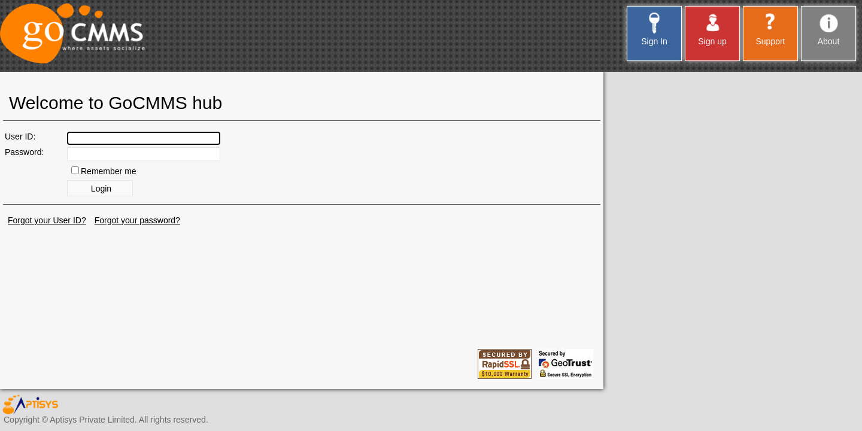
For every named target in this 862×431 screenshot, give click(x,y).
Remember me (108, 171)
